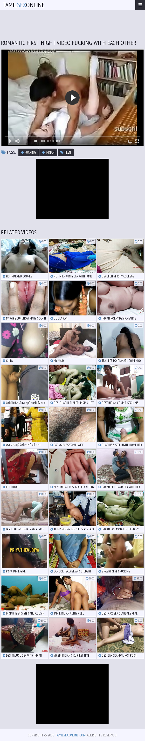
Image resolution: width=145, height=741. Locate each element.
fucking (28, 152)
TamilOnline (23, 4)
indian (48, 152)
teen (65, 152)
